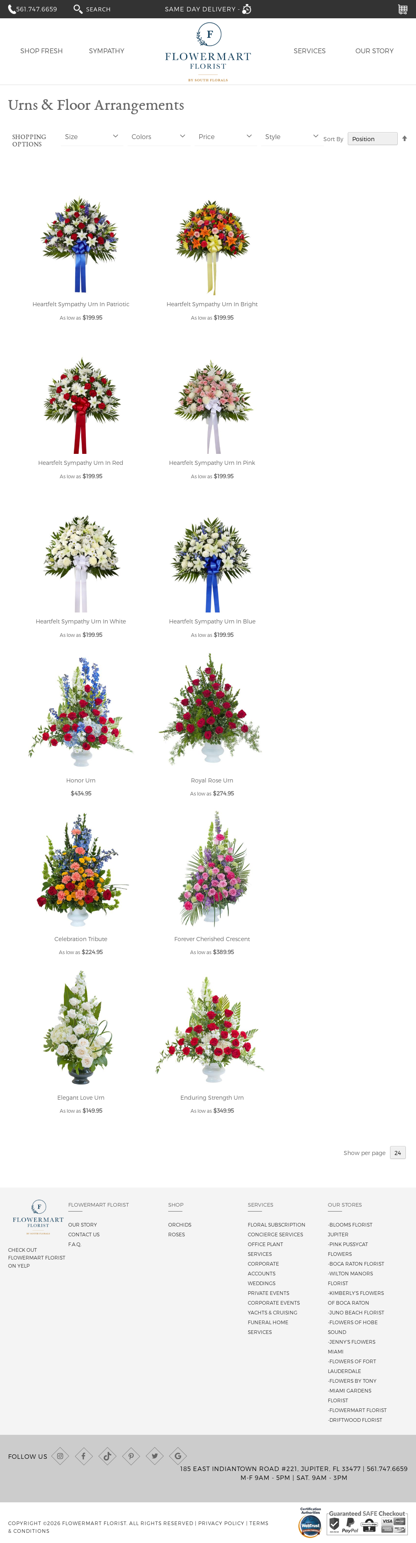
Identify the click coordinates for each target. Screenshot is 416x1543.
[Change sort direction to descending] (404, 138)
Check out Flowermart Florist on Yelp (36, 1257)
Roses (176, 1234)
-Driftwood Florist (355, 1420)
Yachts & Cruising (272, 1312)
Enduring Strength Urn (212, 1097)
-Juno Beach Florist (356, 1312)
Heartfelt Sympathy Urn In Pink (212, 462)
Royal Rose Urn (212, 780)
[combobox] (106, 9)
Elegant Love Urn (80, 1097)
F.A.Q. (74, 1244)
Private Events (268, 1293)
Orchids (179, 1224)
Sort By (333, 138)
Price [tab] (206, 136)
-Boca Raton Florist (356, 1263)
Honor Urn (80, 780)
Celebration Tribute (80, 938)
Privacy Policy (221, 1523)
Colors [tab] (141, 136)
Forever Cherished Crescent (212, 938)
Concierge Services (275, 1234)
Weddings (261, 1283)
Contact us (84, 1234)
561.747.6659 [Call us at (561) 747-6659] (387, 1468)
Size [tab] (71, 136)
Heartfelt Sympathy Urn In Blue (212, 621)
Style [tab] (272, 136)
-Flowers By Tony (352, 1381)
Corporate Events (274, 1302)
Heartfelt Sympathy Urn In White (81, 621)
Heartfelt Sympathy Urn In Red (81, 462)
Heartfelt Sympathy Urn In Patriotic (81, 304)
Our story (82, 1224)
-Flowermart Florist (357, 1410)
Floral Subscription (277, 1224)
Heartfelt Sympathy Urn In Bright (212, 304)
